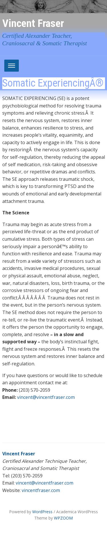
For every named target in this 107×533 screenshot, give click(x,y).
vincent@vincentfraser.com (46, 397)
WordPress (42, 511)
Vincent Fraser (33, 23)
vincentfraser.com (41, 490)
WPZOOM (63, 518)
